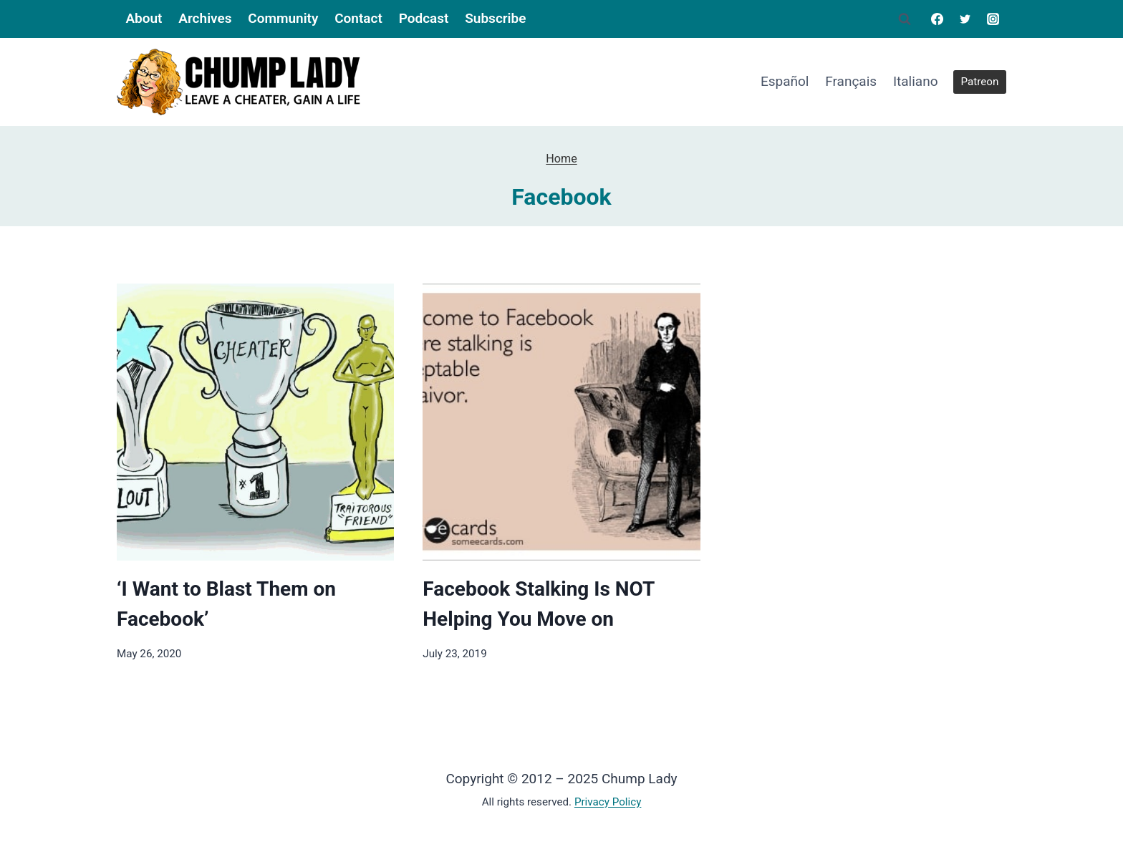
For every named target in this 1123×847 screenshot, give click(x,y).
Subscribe (495, 18)
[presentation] (255, 422)
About (143, 18)
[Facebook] (937, 18)
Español (785, 81)
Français (851, 81)
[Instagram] (993, 18)
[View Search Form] (904, 19)
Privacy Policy (608, 801)
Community (283, 18)
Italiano (915, 81)
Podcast (424, 18)
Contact (358, 18)
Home (561, 158)
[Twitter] (965, 18)
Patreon (980, 81)
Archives (204, 18)
